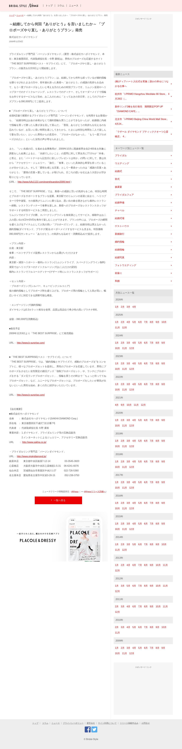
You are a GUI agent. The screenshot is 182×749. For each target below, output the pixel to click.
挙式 (117, 179)
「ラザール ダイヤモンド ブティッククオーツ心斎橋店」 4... (141, 134)
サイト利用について (107, 723)
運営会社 (91, 723)
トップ (49, 5)
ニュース (73, 5)
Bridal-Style (92, 739)
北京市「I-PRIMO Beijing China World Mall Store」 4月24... (142, 121)
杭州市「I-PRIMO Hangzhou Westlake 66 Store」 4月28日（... (142, 96)
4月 (134, 307)
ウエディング (122, 163)
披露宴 (118, 187)
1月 (117, 307)
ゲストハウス (122, 226)
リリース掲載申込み (129, 723)
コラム (60, 5)
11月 (117, 327)
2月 (122, 307)
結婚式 (118, 171)
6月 (140, 322)
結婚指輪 (119, 249)
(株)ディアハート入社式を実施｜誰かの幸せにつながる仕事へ (142, 83)
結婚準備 (119, 202)
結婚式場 (119, 218)
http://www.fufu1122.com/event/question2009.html (44, 182)
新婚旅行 (119, 234)
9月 (157, 322)
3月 (128, 307)
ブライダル (121, 155)
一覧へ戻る (59, 500)
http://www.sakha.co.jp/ (34, 442)
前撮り (118, 273)
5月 (134, 322)
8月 (152, 322)
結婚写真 (119, 257)
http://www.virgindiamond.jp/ (31, 456)
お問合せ (145, 723)
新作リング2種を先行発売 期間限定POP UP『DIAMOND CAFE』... (139, 109)
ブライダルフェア (124, 194)
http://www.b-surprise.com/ (31, 343)
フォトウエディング (125, 265)
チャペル (119, 210)
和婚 (117, 281)
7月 (146, 322)
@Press (75, 491)
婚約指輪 (119, 241)
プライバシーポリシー (73, 723)
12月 (124, 327)
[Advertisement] (143, 42)
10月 (163, 322)
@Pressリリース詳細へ (95, 491)
